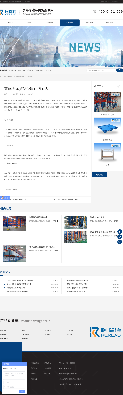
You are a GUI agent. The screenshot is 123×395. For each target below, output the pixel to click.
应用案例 (49, 22)
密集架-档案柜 (39, 70)
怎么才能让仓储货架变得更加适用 (19, 284)
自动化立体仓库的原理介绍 (102, 232)
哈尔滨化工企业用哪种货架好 (42, 247)
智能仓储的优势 (97, 217)
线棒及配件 (4, 339)
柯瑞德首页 (35, 363)
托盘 (24, 330)
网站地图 (117, 1)
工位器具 (70, 330)
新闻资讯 (69, 22)
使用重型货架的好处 (38, 217)
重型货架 (30, 70)
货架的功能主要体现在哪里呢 (17, 291)
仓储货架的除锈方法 (19, 199)
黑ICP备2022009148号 (74, 384)
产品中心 (30, 22)
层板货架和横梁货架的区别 (77, 284)
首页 (15, 76)
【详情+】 (55, 221)
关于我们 (89, 22)
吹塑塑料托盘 (108, 140)
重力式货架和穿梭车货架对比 (77, 288)
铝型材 (69, 334)
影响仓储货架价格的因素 (76, 291)
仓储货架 (3, 330)
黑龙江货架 (21, 70)
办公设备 (25, 334)
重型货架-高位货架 (107, 114)
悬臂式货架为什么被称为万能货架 (68, 199)
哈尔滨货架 (12, 70)
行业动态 (29, 76)
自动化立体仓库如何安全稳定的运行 (20, 280)
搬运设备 (3, 334)
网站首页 (10, 22)
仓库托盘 (49, 70)
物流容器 (48, 330)
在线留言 (106, 1)
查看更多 (25, 339)
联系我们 (109, 22)
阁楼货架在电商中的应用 (16, 288)
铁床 (107, 165)
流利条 (47, 334)
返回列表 (99, 175)
